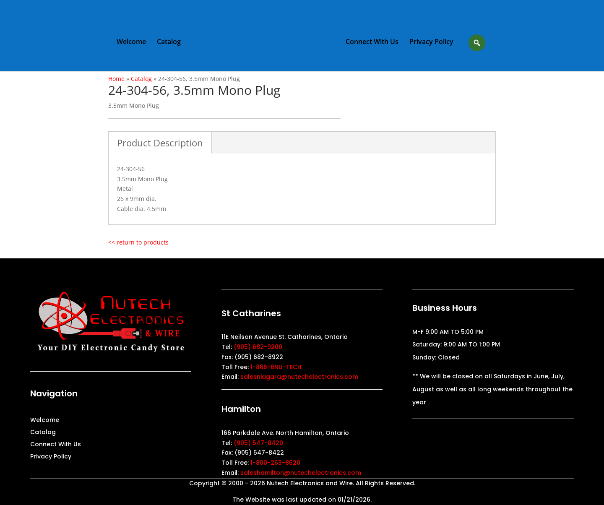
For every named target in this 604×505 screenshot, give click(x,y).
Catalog (169, 42)
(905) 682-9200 (258, 347)
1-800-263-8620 (275, 462)
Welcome (131, 42)
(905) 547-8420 (258, 443)
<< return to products (138, 242)
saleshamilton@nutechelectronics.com (300, 473)
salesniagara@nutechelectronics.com (299, 376)
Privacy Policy (431, 42)
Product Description (160, 142)
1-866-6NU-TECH (276, 367)
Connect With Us (372, 42)
